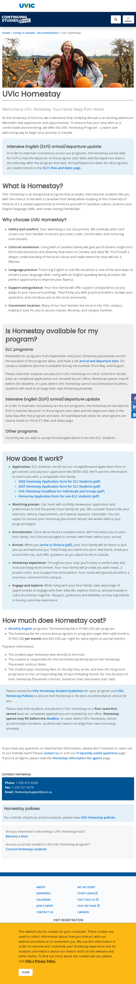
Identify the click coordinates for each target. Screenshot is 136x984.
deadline (52, 718)
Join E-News (44, 906)
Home (6, 33)
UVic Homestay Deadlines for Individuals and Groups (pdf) (61, 491)
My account (86, 887)
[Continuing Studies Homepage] (16, 19)
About (41, 887)
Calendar (43, 899)
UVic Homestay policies (98, 817)
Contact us (44, 912)
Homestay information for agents (77, 758)
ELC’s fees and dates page (62, 168)
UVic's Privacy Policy (40, 961)
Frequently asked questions (96, 753)
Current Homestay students (26, 849)
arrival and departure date (99, 361)
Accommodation (48, 33)
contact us (51, 753)
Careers (83, 912)
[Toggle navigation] (128, 19)
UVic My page (86, 906)
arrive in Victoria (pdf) (56, 545)
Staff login (85, 893)
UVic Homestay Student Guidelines (58, 691)
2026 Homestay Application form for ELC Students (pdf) (59, 481)
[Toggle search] (116, 19)
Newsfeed (43, 893)
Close (25, 972)
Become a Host (17, 836)
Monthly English (20, 628)
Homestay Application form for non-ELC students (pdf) (58, 496)
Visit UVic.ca (86, 899)
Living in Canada (24, 33)
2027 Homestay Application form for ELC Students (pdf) (59, 486)
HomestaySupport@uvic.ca (33, 792)
